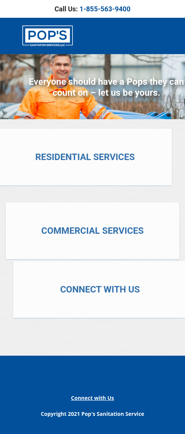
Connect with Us (92, 397)
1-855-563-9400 (105, 9)
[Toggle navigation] (164, 36)
